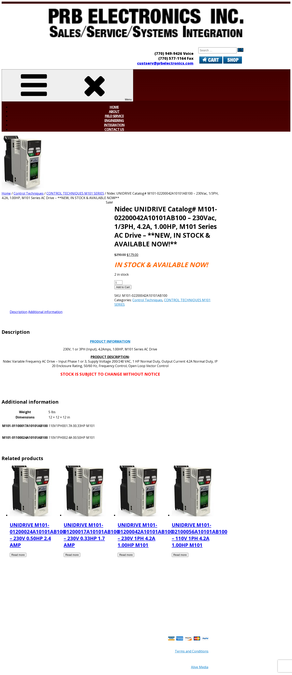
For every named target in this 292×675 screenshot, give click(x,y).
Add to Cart (123, 287)
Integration (114, 125)
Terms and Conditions (191, 651)
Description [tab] (18, 312)
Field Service (114, 116)
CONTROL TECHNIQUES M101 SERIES (75, 193)
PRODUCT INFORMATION (110, 341)
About (114, 111)
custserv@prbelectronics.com (165, 63)
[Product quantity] (118, 282)
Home (114, 107)
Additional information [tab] (45, 312)
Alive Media (199, 667)
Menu (67, 85)
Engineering (114, 120)
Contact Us (114, 129)
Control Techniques (29, 193)
